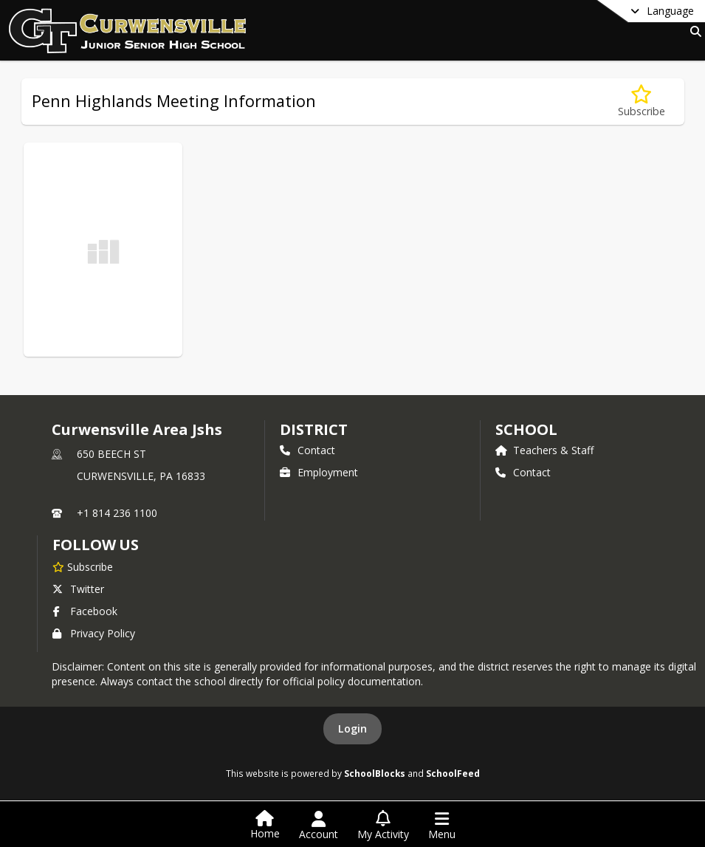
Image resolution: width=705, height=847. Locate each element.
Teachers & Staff (544, 450)
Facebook (84, 611)
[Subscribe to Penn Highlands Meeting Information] (641, 101)
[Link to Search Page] (692, 31)
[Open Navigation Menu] (441, 825)
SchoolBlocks (374, 773)
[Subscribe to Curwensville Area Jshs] (82, 566)
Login (352, 728)
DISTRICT (314, 429)
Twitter (78, 589)
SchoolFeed (453, 773)
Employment (319, 472)
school (526, 429)
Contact (307, 450)
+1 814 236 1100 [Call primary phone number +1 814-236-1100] (117, 513)
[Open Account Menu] (318, 825)
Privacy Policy (93, 633)
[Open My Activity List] (383, 825)
